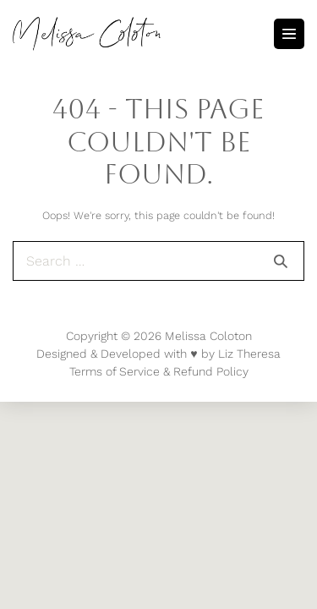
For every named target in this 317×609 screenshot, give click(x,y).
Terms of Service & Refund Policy (159, 371)
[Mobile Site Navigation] (289, 34)
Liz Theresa (249, 353)
